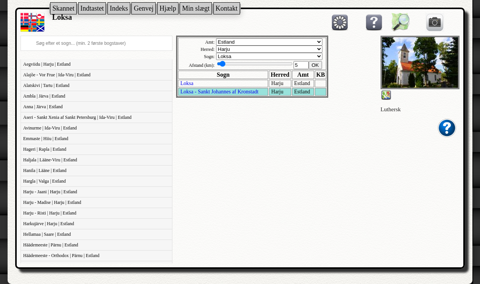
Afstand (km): (202, 65)
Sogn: (209, 56)
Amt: (210, 42)
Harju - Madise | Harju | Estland (52, 202)
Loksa (186, 83)
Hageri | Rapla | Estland (44, 149)
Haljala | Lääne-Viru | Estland (50, 160)
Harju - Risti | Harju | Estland (49, 213)
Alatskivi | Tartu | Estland (46, 85)
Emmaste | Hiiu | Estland (45, 138)
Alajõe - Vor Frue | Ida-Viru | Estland (56, 74)
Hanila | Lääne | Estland (44, 170)
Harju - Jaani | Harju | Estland (50, 191)
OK (315, 65)
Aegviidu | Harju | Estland (47, 64)
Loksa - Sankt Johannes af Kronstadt (219, 92)
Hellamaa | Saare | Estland (47, 234)
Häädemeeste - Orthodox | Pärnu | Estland (61, 255)
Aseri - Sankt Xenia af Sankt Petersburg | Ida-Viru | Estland (77, 117)
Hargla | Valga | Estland (44, 181)
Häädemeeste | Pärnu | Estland (50, 245)
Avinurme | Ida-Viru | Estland (50, 128)
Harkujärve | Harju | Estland (48, 223)
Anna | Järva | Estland (43, 106)
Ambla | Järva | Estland (44, 96)
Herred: (208, 49)
